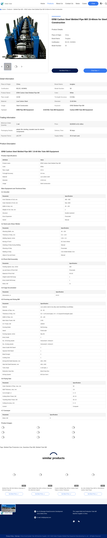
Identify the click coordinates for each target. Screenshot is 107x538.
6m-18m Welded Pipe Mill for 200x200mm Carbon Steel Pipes (92, 489)
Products (50, 3)
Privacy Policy (10, 536)
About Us (59, 3)
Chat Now (94, 70)
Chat (93, 3)
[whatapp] (75, 521)
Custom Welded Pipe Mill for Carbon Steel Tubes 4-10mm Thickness (66, 489)
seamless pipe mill (29, 447)
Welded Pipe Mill (18, 9)
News (78, 3)
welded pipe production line (13, 447)
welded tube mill (41, 447)
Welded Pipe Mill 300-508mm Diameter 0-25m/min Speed (13, 489)
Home (43, 3)
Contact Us (69, 3)
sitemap (17, 536)
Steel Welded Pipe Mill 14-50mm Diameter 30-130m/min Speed (40, 489)
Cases (84, 3)
